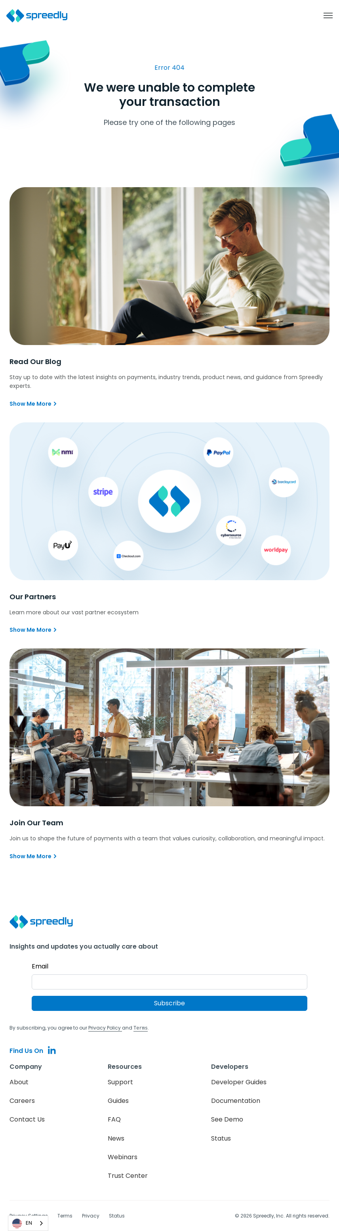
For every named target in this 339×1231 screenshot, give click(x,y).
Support (120, 1081)
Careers (22, 1100)
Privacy (90, 1215)
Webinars (122, 1156)
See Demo (227, 1119)
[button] (324, 15)
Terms (64, 1215)
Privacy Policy (105, 1027)
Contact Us (27, 1119)
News (116, 1138)
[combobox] (28, 1223)
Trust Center (128, 1175)
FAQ (114, 1119)
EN (22, 1223)
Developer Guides (239, 1081)
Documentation (235, 1100)
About (19, 1081)
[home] (41, 16)
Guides (118, 1100)
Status (221, 1138)
